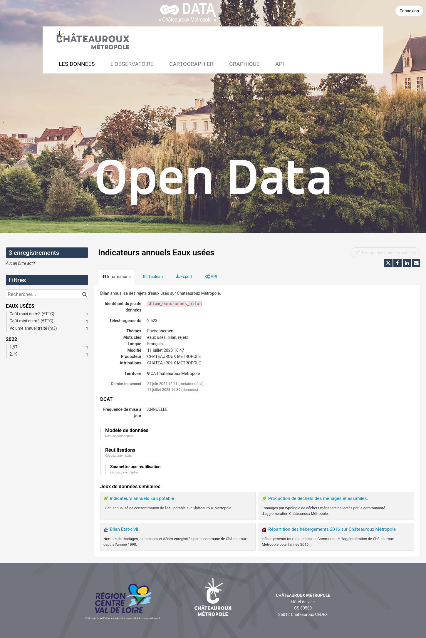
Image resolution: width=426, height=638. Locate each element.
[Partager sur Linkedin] (407, 263)
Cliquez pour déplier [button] (119, 436)
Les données (77, 64)
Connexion (409, 11)
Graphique (244, 64)
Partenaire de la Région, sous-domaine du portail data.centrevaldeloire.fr (123, 618)
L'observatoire (132, 64)
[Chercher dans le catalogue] (84, 294)
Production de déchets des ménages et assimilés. (318, 498)
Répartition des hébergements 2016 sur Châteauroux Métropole (332, 529)
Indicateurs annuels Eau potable (142, 498)
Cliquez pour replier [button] (119, 456)
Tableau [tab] (152, 276)
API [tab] (211, 276)
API (279, 64)
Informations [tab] (116, 276)
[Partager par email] (416, 263)
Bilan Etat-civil (124, 529)
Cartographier (191, 64)
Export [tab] (184, 276)
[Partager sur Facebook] (397, 263)
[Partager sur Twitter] (388, 263)
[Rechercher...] (47, 294)
